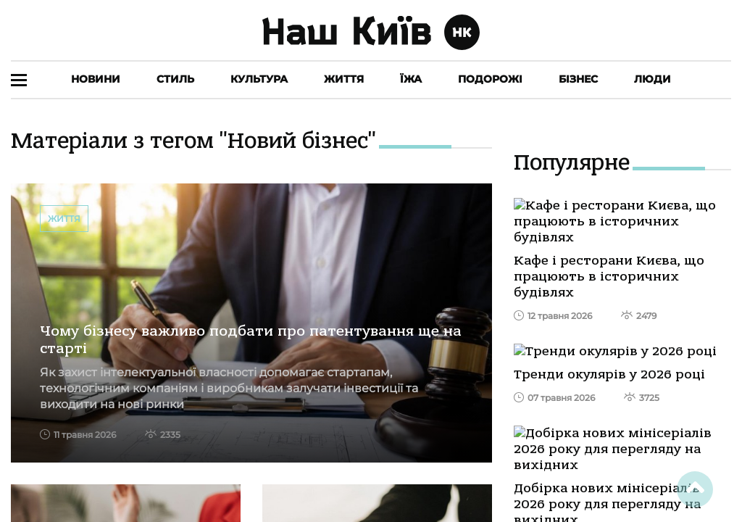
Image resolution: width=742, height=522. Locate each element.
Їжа (411, 79)
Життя (344, 79)
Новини (95, 79)
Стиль (175, 79)
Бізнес (578, 79)
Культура (259, 79)
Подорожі (490, 79)
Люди (652, 79)
